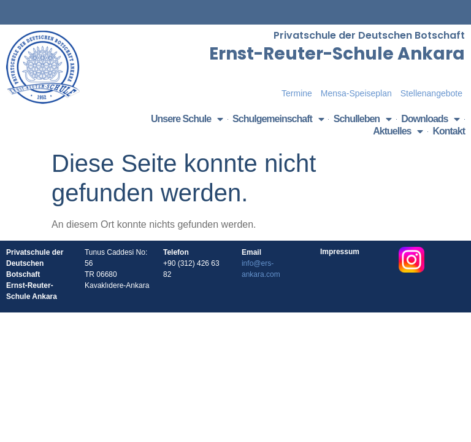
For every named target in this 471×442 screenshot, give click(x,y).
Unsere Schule (187, 119)
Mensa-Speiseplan (356, 93)
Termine (296, 93)
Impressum (339, 251)
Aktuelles (398, 131)
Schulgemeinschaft (278, 119)
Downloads (430, 119)
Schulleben (362, 119)
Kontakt (448, 131)
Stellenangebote (431, 93)
